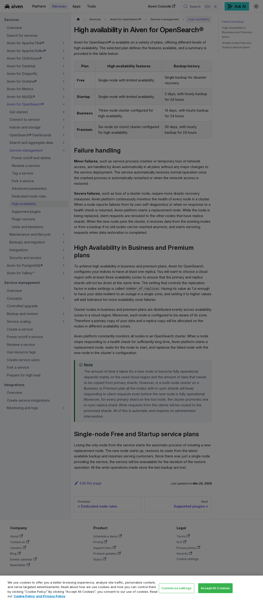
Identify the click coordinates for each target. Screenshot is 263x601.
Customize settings (176, 588)
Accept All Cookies (215, 588)
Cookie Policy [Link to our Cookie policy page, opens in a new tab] (24, 596)
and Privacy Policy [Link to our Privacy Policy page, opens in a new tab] (50, 596)
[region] (131, 588)
